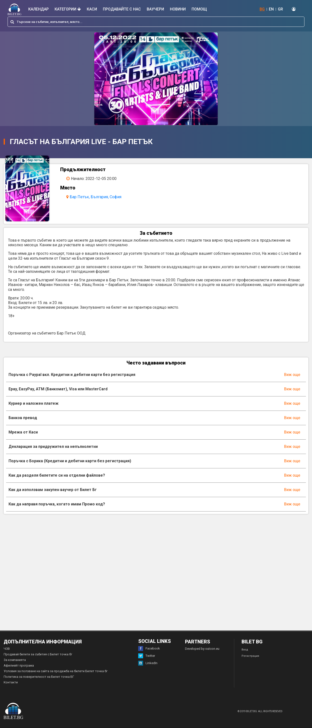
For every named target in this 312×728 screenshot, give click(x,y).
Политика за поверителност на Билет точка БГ (39, 676)
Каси (92, 9)
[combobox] (156, 22)
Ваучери (155, 9)
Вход (245, 649)
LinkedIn (147, 663)
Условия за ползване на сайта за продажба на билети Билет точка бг (55, 671)
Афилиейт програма (19, 665)
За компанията (15, 659)
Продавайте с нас (122, 9)
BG (262, 9)
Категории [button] (68, 9)
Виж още (292, 374)
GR (280, 9)
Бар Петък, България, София (95, 197)
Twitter (146, 655)
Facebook (149, 648)
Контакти (11, 682)
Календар (38, 9)
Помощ (199, 9)
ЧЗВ (7, 648)
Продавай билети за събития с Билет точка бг (38, 654)
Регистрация (250, 656)
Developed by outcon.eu (202, 648)
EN (271, 9)
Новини (178, 9)
